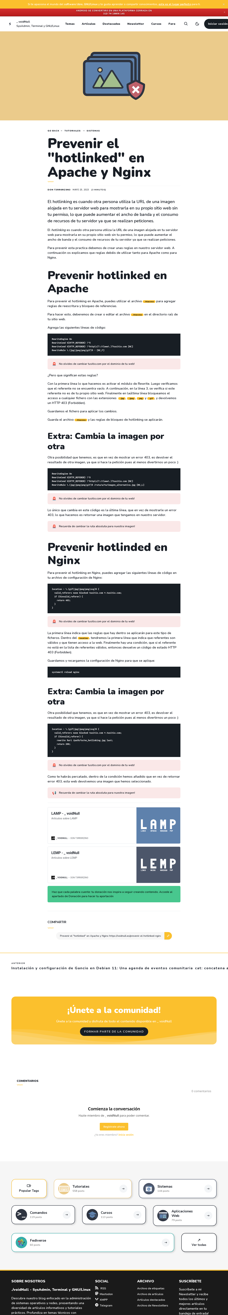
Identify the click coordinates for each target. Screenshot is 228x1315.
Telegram (103, 1306)
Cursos (156, 24)
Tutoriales (72, 130)
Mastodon (104, 1294)
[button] (168, 936)
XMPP (101, 1300)
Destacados (111, 24)
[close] (224, 4)
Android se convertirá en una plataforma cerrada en (114, 10)
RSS (100, 1288)
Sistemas (93, 130)
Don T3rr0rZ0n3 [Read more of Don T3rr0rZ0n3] (59, 189)
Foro (172, 24)
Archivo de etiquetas (150, 1288)
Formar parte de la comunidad (114, 1032)
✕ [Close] (224, 12)
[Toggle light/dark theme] (197, 24)
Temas (70, 24)
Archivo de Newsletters (152, 1306)
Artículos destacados (151, 1300)
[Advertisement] (211, 173)
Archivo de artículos (150, 1294)
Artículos (88, 24)
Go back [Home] (53, 130)
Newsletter (135, 24)
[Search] (185, 24)
